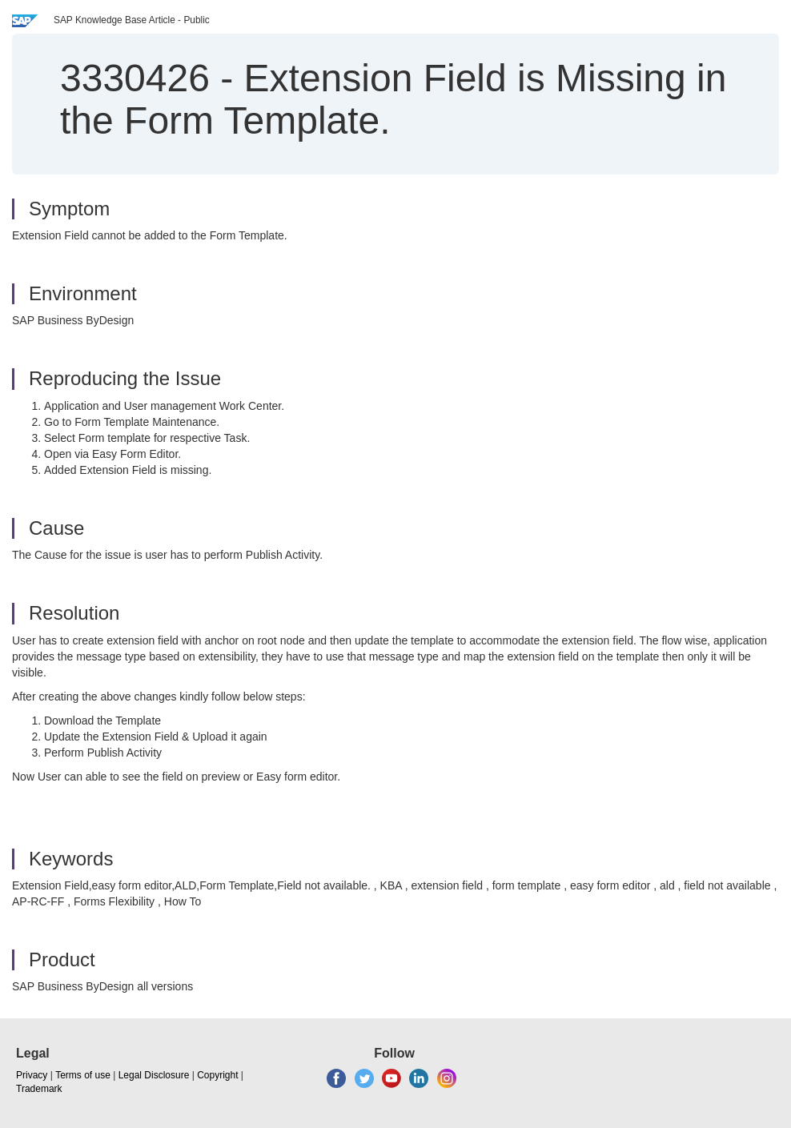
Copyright (217, 1075)
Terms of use (82, 1075)
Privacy (31, 1075)
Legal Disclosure (154, 1075)
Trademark (39, 1088)
